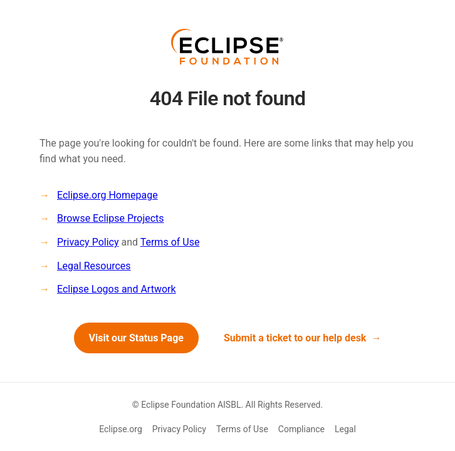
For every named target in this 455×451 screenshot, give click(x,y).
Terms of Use (170, 242)
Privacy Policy (88, 242)
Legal (345, 429)
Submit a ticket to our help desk (295, 338)
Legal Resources (94, 266)
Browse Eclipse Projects (110, 218)
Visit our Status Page (136, 338)
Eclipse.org (120, 429)
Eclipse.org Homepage (107, 195)
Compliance (301, 429)
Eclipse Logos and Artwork (116, 289)
